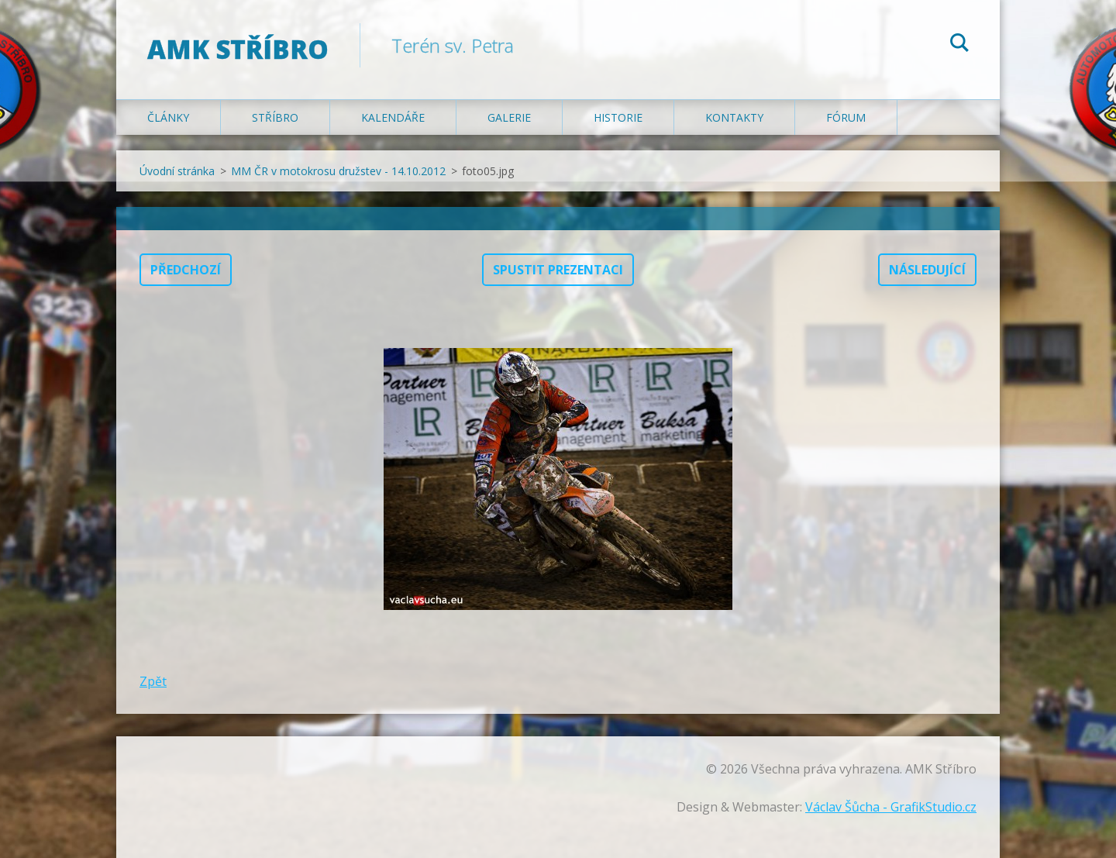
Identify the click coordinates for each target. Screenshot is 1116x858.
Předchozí (185, 269)
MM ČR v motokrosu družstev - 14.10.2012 (338, 171)
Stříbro (275, 117)
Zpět (153, 681)
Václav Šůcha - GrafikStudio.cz (890, 806)
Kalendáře (393, 117)
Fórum (846, 117)
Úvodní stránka (177, 171)
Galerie (509, 117)
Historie (618, 117)
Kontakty (734, 117)
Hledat (959, 45)
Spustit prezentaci (558, 269)
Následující (927, 269)
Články (168, 117)
